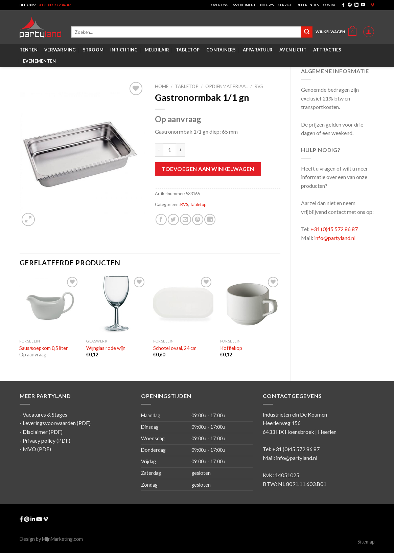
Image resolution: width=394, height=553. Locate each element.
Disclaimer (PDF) (43, 431)
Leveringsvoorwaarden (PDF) (57, 423)
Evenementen (39, 61)
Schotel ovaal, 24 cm (174, 348)
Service (285, 5)
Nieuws (267, 5)
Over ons (219, 5)
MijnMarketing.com (62, 539)
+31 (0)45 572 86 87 (54, 5)
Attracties (327, 49)
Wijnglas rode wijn (105, 348)
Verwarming (60, 49)
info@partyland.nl (334, 238)
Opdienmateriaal (226, 86)
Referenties (308, 5)
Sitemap (366, 542)
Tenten (29, 49)
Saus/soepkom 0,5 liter (43, 348)
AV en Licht (292, 49)
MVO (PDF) (37, 449)
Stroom (93, 49)
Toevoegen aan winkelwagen (208, 168)
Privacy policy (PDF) (46, 440)
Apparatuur (258, 49)
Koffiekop (231, 348)
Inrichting (124, 49)
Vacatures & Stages (45, 414)
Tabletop (188, 49)
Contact (330, 5)
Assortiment (244, 5)
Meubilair (157, 49)
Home (161, 86)
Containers (221, 49)
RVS (258, 86)
